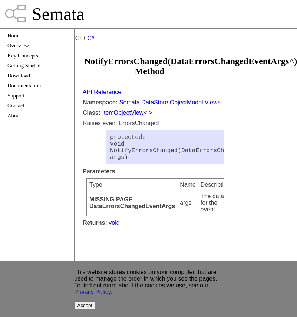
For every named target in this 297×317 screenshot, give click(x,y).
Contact (15, 106)
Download (18, 76)
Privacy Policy (92, 292)
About (14, 116)
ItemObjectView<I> (127, 113)
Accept (84, 305)
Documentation (24, 86)
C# (91, 38)
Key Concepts (22, 56)
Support (15, 96)
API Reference (102, 92)
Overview (18, 46)
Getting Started (23, 66)
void (114, 229)
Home (14, 36)
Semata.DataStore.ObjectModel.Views (170, 102)
